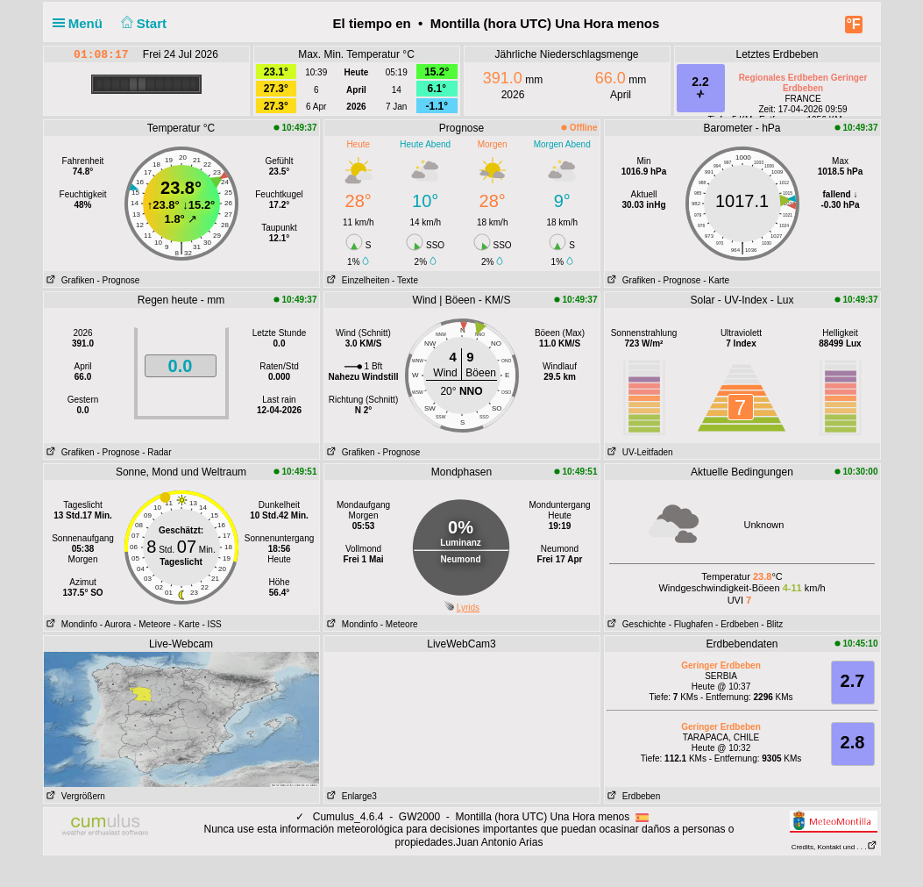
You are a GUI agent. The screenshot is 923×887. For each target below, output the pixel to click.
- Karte (716, 280)
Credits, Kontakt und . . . (834, 847)
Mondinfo (70, 624)
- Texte (405, 280)
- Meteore (152, 624)
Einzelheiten (357, 280)
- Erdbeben (736, 624)
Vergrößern (74, 796)
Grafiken (69, 280)
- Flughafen (691, 624)
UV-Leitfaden (639, 452)
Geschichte (635, 624)
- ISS (212, 624)
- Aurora (115, 624)
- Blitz (772, 624)
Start (142, 23)
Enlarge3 (350, 796)
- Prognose (117, 280)
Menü (81, 23)
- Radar (156, 452)
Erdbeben (633, 796)
